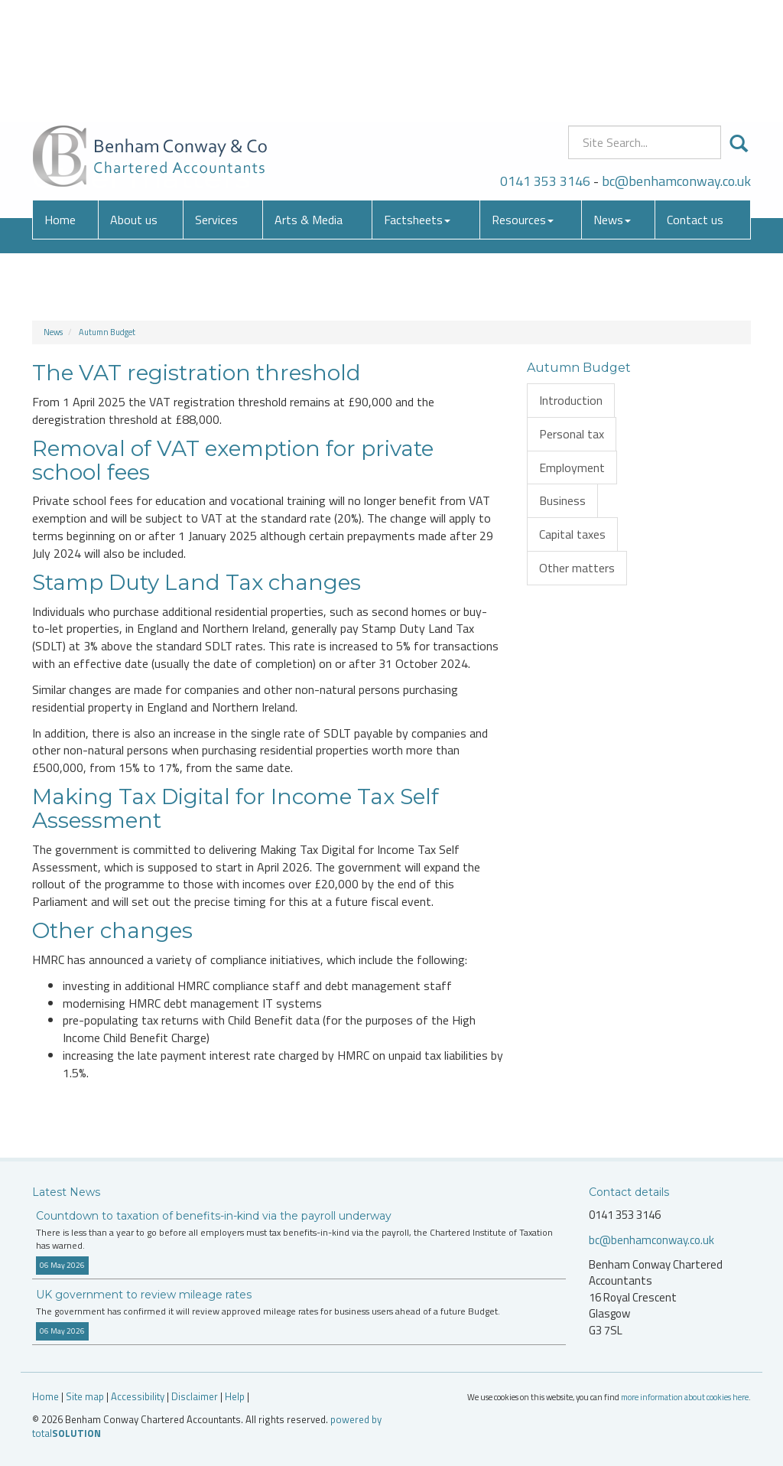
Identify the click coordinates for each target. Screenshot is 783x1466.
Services (216, 111)
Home (60, 111)
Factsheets (417, 111)
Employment (572, 467)
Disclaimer (194, 1396)
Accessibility (137, 1396)
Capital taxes (572, 534)
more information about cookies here (685, 1396)
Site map (85, 1396)
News (612, 111)
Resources (523, 111)
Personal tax (571, 434)
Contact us (695, 111)
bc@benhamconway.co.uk (676, 72)
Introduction (571, 400)
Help (235, 1396)
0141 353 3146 (545, 72)
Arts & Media (309, 111)
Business (562, 500)
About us (134, 111)
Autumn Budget (107, 332)
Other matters (577, 568)
